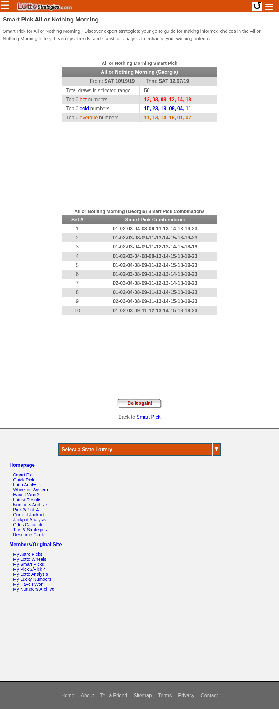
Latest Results (27, 499)
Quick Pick (23, 479)
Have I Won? (26, 494)
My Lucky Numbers (32, 579)
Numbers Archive (30, 504)
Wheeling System (30, 489)
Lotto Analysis (27, 484)
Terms (165, 695)
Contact (209, 695)
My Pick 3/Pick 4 (29, 569)
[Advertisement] (139, 161)
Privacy (186, 695)
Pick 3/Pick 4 (26, 509)
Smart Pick (148, 417)
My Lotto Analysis (30, 574)
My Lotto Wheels (29, 559)
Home (68, 695)
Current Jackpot (29, 514)
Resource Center (30, 534)
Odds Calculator (29, 524)
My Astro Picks (27, 554)
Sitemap (143, 695)
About (87, 695)
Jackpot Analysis (29, 519)
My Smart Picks (28, 564)
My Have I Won (28, 584)
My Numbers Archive (33, 589)
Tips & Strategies (30, 529)
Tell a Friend (113, 695)
